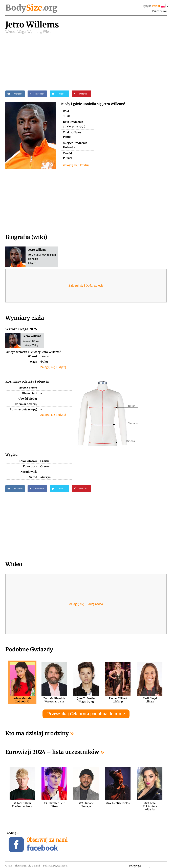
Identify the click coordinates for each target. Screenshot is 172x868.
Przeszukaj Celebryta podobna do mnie (86, 713)
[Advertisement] (86, 59)
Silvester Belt (54, 804)
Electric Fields (118, 803)
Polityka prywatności (55, 865)
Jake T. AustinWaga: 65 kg (86, 700)
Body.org (31, 8)
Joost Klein (22, 804)
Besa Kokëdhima (150, 804)
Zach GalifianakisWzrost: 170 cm (54, 700)
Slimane (86, 804)
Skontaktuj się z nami (27, 865)
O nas (8, 865)
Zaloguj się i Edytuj (76, 165)
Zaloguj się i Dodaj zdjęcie (86, 285)
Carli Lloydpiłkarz (150, 700)
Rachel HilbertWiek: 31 (118, 700)
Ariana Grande (22, 700)
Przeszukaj (159, 11)
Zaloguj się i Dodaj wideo (86, 604)
